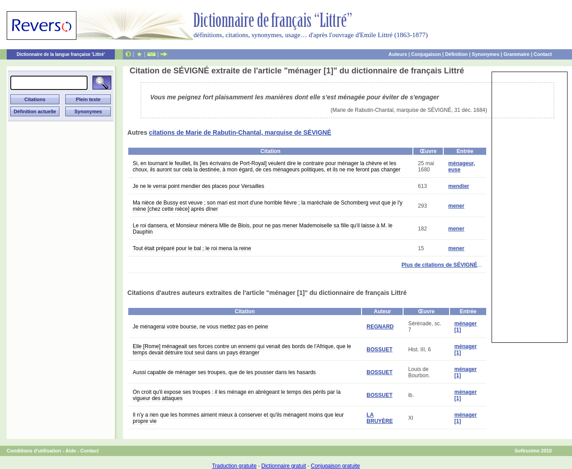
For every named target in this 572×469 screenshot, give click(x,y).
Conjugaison (426, 54)
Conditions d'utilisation (34, 450)
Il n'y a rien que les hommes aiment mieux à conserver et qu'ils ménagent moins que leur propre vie (238, 418)
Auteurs (397, 54)
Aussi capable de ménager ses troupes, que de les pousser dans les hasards (224, 372)
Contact (543, 54)
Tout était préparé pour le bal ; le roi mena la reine (192, 248)
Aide (70, 450)
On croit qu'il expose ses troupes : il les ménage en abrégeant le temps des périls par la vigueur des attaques (237, 395)
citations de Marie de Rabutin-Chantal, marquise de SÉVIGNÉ (240, 132)
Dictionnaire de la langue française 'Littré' (61, 54)
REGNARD (380, 327)
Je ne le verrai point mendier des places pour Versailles (198, 186)
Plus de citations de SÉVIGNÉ (439, 265)
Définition (456, 54)
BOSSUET (379, 349)
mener (456, 206)
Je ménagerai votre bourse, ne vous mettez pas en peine (200, 327)
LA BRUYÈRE (379, 418)
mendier (458, 186)
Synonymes (486, 54)
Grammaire (517, 54)
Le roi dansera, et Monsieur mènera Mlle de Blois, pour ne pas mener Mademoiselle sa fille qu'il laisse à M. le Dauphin (262, 228)
